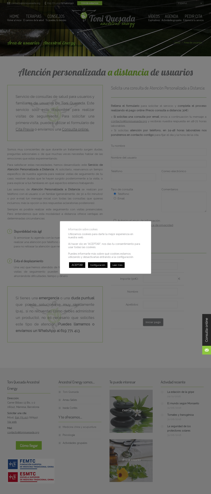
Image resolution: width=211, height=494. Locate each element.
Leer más (117, 265)
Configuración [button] (97, 265)
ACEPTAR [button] (77, 265)
